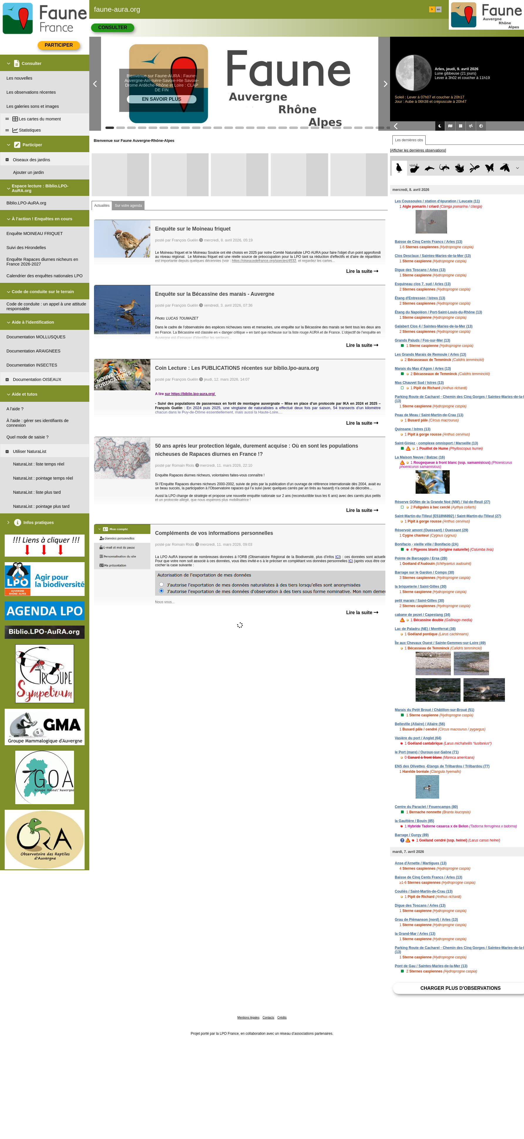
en (438, 9)
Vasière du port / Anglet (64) (418, 738)
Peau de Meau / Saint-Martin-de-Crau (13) (429, 415)
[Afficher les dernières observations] (418, 150)
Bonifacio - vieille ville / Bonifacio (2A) (426, 544)
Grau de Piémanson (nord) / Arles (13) (426, 920)
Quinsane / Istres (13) (412, 429)
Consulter (112, 27)
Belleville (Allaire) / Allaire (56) (420, 724)
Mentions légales (248, 1017)
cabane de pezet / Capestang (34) (422, 615)
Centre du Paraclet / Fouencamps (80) (426, 807)
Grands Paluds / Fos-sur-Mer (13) (422, 340)
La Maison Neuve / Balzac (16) (420, 457)
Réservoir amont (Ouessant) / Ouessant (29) (431, 530)
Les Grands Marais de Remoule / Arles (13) (430, 354)
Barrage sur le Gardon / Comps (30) (424, 572)
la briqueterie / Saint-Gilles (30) (420, 586)
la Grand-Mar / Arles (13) (415, 934)
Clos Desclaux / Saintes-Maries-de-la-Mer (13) (433, 256)
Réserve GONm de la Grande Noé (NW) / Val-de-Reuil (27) (442, 502)
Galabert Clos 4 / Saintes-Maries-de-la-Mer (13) (434, 326)
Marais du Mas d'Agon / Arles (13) (423, 369)
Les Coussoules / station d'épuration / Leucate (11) (437, 201)
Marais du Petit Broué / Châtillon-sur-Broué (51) (434, 710)
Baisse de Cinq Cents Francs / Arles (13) (428, 242)
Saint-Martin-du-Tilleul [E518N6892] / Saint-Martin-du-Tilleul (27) (448, 516)
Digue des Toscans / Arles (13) (420, 270)
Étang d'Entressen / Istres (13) (420, 298)
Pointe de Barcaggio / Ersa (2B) (421, 558)
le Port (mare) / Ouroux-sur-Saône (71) (426, 752)
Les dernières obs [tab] (409, 140)
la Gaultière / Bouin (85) (414, 821)
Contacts (268, 1017)
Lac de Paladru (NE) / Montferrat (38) (425, 629)
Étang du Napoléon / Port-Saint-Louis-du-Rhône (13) (438, 312)
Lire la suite (362, 271)
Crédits (282, 1017)
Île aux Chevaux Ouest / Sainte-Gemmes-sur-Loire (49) (440, 643)
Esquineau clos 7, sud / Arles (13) (423, 284)
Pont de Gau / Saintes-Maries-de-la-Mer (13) (431, 966)
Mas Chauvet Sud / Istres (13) (419, 383)
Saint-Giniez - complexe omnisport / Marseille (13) (436, 443)
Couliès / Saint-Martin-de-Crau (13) (424, 891)
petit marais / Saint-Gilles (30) (419, 601)
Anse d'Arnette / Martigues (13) (420, 863)
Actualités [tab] (102, 206)
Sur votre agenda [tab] (128, 206)
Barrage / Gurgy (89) (412, 835)
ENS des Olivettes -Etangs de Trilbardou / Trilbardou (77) (442, 766)
